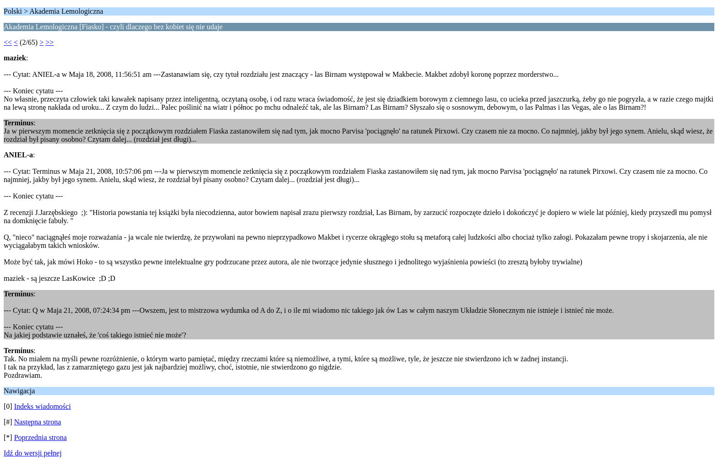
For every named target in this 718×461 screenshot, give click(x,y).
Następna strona (37, 422)
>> (49, 42)
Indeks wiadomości (42, 406)
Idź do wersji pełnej (33, 453)
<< (8, 42)
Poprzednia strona (40, 437)
